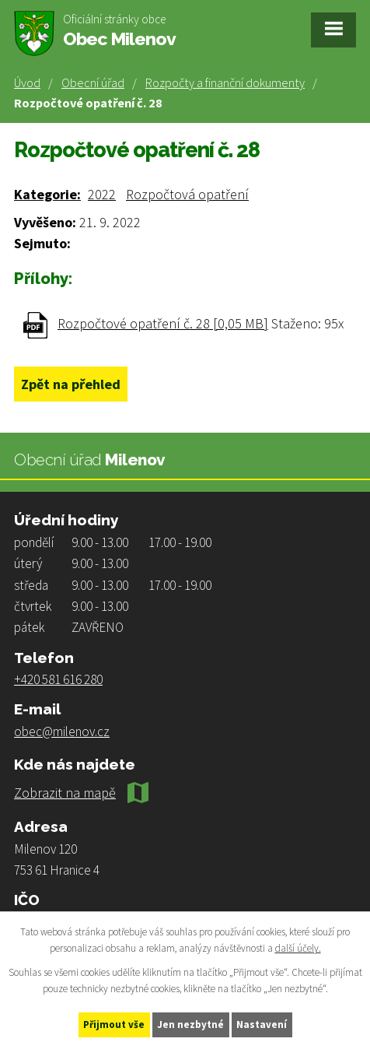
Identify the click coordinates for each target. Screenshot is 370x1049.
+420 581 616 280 (58, 679)
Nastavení (261, 1024)
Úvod (27, 82)
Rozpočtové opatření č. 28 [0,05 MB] (163, 323)
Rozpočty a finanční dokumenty (225, 82)
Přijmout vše (114, 1024)
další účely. (298, 948)
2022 (102, 194)
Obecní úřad (92, 82)
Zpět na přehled (70, 384)
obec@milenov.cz (62, 731)
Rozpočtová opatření (187, 194)
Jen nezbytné (190, 1024)
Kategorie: (47, 194)
